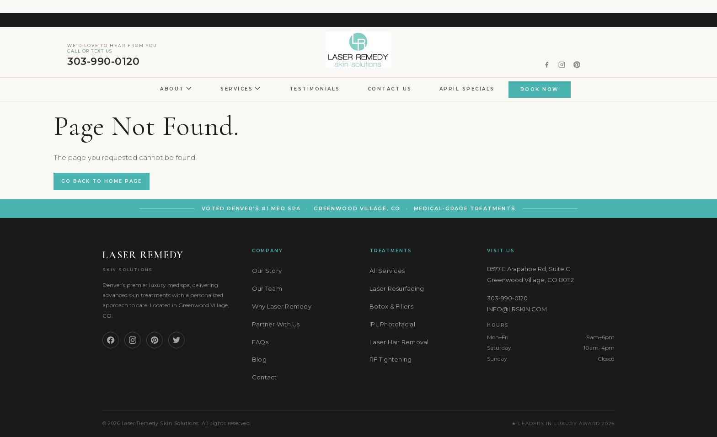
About (176, 89)
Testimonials (314, 89)
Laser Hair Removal (399, 342)
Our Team (267, 288)
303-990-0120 (112, 55)
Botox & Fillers (391, 306)
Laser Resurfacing (396, 288)
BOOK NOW (539, 89)
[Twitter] (176, 340)
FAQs (260, 342)
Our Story (267, 270)
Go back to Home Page (101, 181)
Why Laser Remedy (281, 306)
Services (241, 89)
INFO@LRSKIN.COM (517, 309)
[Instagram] (132, 340)
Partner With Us (276, 324)
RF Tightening (390, 359)
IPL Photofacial (392, 324)
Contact (264, 377)
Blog (259, 359)
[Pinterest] (154, 340)
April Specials (467, 89)
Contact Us (390, 89)
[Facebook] (110, 340)
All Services (387, 270)
